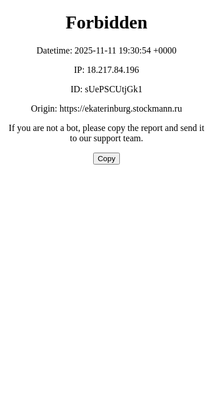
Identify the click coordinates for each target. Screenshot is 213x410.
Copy (106, 158)
